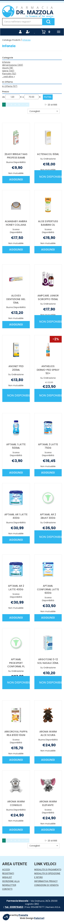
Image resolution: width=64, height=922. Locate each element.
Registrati (8, 873)
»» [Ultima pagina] (27, 104)
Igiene (8, 70)
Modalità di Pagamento (47, 869)
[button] (44, 111)
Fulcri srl (39, 918)
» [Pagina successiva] (22, 104)
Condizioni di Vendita (46, 885)
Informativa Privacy (46, 881)
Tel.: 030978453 (14, 907)
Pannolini (9, 73)
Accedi (6, 869)
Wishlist (7, 877)
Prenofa (23, 915)
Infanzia (6, 62)
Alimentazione (12, 65)
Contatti (7, 889)
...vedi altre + (8, 76)
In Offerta (9, 86)
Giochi (7, 67)
